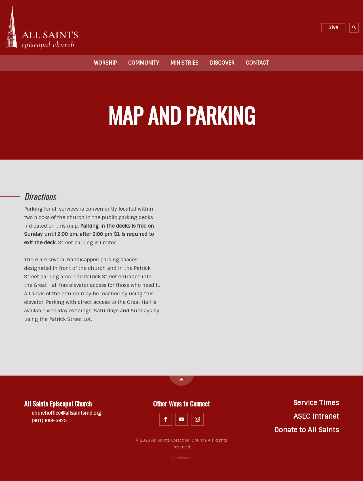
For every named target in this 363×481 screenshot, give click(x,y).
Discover (222, 63)
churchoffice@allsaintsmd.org (62, 413)
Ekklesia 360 (181, 458)
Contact (257, 63)
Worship (105, 63)
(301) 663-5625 (45, 421)
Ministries (184, 63)
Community (143, 63)
